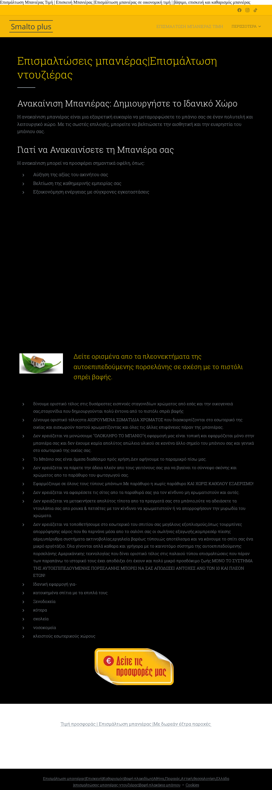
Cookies (192, 784)
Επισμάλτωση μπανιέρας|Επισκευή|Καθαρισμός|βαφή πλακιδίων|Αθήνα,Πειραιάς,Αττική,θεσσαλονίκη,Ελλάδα (136, 778)
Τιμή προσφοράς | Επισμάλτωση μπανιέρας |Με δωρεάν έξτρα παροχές (136, 724)
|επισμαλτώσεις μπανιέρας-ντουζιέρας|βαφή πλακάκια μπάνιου (126, 784)
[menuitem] (110, 26)
